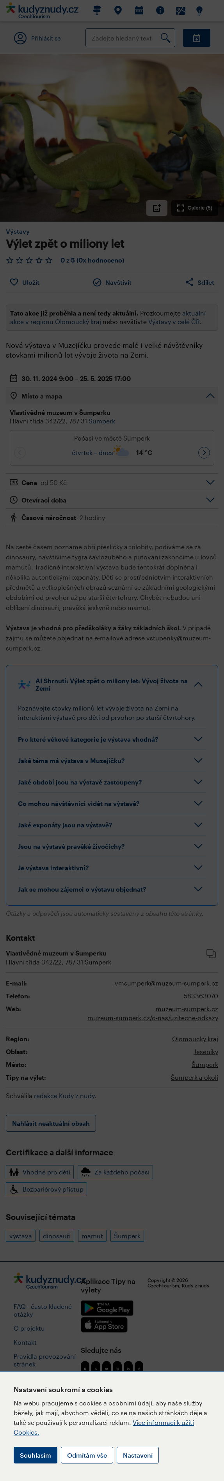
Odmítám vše (87, 1455)
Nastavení (138, 1455)
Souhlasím (35, 1455)
